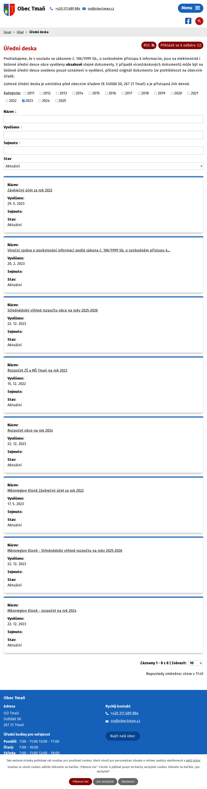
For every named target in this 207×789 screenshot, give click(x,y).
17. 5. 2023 (15, 504)
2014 (79, 93)
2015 (96, 93)
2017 (128, 93)
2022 (13, 100)
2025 (62, 100)
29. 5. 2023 (15, 203)
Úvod (7, 32)
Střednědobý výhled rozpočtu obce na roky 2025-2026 (52, 310)
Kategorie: (12, 93)
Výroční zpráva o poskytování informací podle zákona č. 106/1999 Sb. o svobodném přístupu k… (88, 250)
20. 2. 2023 (16, 263)
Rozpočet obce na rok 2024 (30, 430)
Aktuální (14, 225)
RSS (149, 45)
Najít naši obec (122, 736)
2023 (29, 100)
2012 (47, 93)
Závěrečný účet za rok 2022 (29, 190)
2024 (46, 100)
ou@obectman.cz (125, 721)
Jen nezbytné (105, 781)
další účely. (193, 760)
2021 (194, 93)
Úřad (20, 32)
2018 (145, 93)
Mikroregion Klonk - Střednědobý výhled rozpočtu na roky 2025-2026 (64, 550)
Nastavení (128, 781)
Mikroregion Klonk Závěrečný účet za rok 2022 (45, 490)
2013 (63, 93)
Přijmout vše (81, 781)
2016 (112, 93)
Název (9, 111)
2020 (178, 93)
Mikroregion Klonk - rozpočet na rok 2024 (41, 610)
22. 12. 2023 (16, 324)
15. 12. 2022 (16, 384)
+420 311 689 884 (124, 713)
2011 (30, 93)
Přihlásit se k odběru (181, 45)
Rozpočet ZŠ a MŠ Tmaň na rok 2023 (37, 370)
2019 (161, 93)
